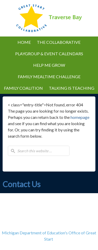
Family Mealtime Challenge (49, 76)
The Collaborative (57, 42)
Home (24, 42)
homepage (80, 117)
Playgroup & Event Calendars (48, 53)
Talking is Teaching (70, 88)
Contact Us (22, 184)
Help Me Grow (49, 65)
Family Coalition (23, 88)
